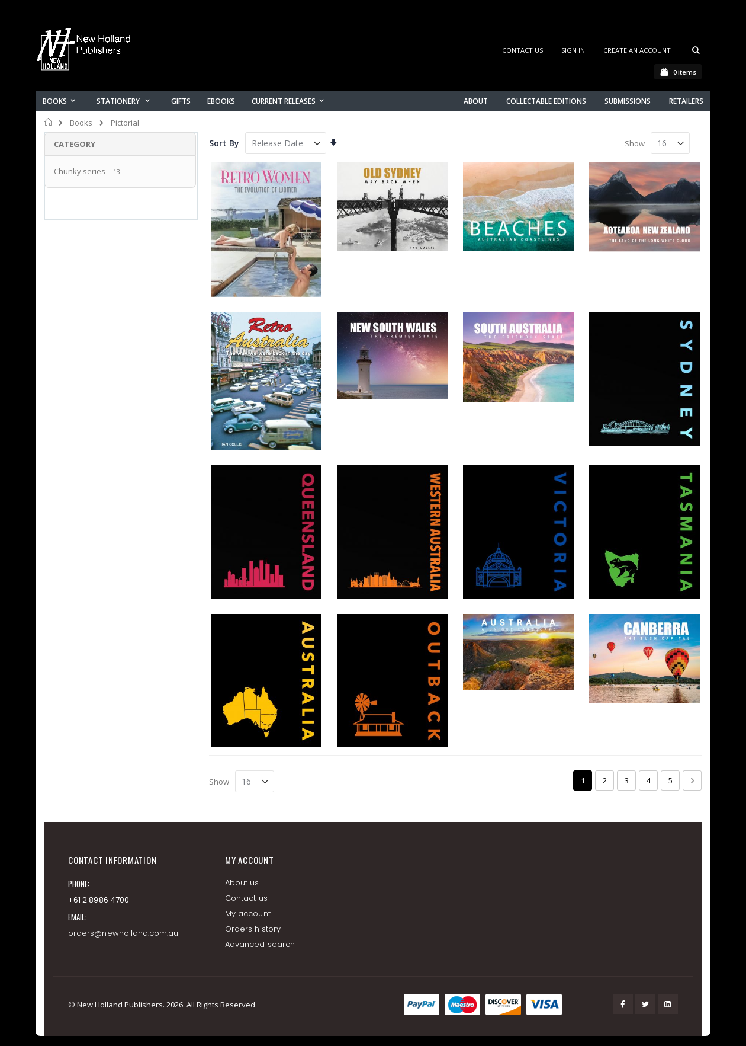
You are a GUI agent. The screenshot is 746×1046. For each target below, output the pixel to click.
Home (48, 122)
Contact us (246, 898)
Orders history (253, 929)
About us (242, 882)
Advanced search (260, 944)
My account (248, 913)
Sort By (224, 143)
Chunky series (79, 171)
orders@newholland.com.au (123, 933)
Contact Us (522, 50)
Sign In (573, 50)
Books (81, 123)
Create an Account (637, 50)
